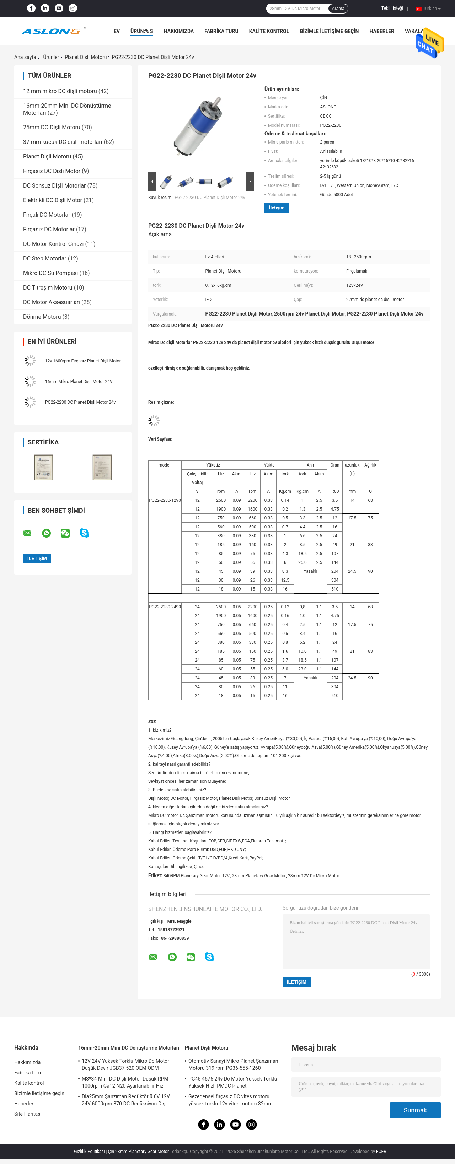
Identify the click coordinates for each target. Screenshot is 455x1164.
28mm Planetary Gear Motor (259, 875)
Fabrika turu (221, 31)
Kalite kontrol (269, 31)
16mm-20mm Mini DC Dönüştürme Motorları (129, 1048)
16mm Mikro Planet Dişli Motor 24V (79, 381)
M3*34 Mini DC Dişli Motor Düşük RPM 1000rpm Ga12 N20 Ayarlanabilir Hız (125, 1082)
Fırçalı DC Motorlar (46, 214)
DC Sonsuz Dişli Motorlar (54, 185)
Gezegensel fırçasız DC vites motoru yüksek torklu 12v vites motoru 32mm (230, 1100)
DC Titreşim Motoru (48, 287)
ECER (381, 1151)
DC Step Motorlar (44, 258)
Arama (338, 8)
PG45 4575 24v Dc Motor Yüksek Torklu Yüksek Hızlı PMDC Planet (232, 1082)
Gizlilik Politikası (89, 1151)
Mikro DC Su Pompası (50, 273)
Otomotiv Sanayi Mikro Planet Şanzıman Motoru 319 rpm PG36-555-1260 (233, 1064)
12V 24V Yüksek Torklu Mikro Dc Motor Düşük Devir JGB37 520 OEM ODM (125, 1064)
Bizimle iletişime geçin (329, 31)
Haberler (381, 31)
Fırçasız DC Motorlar (49, 229)
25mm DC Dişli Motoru (51, 127)
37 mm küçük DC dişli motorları (62, 142)
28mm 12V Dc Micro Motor (313, 875)
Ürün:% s (141, 31)
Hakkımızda (179, 31)
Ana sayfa (25, 57)
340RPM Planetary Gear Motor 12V (197, 875)
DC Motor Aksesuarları (51, 302)
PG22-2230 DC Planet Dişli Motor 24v (80, 402)
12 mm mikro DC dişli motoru (60, 91)
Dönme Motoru (42, 316)
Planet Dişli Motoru (86, 57)
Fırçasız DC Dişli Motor (51, 171)
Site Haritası (28, 1114)
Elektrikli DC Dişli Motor (52, 200)
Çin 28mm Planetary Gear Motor (138, 1151)
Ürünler (51, 57)
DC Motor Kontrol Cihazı (53, 244)
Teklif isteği (392, 8)
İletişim (276, 207)
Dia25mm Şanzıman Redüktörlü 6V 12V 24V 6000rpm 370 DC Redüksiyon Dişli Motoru (126, 1101)
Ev (117, 31)
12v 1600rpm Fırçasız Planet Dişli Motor (83, 361)
